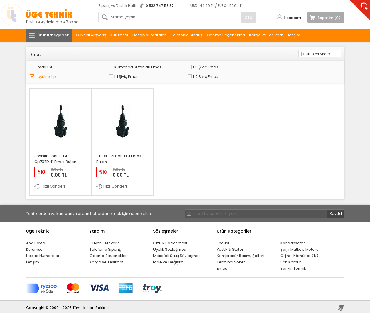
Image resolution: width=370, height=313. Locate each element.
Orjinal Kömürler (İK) (299, 253)
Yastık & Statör (230, 247)
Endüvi (223, 241)
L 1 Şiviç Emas (299, 66)
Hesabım (292, 17)
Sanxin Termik (293, 266)
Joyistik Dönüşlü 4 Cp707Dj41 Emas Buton (55, 156)
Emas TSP (44, 66)
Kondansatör (292, 241)
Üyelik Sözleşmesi (170, 247)
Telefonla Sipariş (186, 35)
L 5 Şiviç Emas (173, 66)
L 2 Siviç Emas (47, 75)
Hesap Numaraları (149, 35)
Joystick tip (234, 66)
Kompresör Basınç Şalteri (240, 253)
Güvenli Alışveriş (91, 35)
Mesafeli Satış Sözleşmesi (177, 253)
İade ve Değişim (168, 260)
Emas (222, 266)
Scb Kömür (290, 260)
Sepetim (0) (329, 17)
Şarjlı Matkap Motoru (299, 247)
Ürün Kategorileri (53, 35)
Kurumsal (119, 35)
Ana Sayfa (35, 241)
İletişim (293, 35)
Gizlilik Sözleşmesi (170, 241)
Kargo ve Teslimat (266, 35)
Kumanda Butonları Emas (121, 66)
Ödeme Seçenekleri (226, 35)
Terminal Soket (231, 260)
